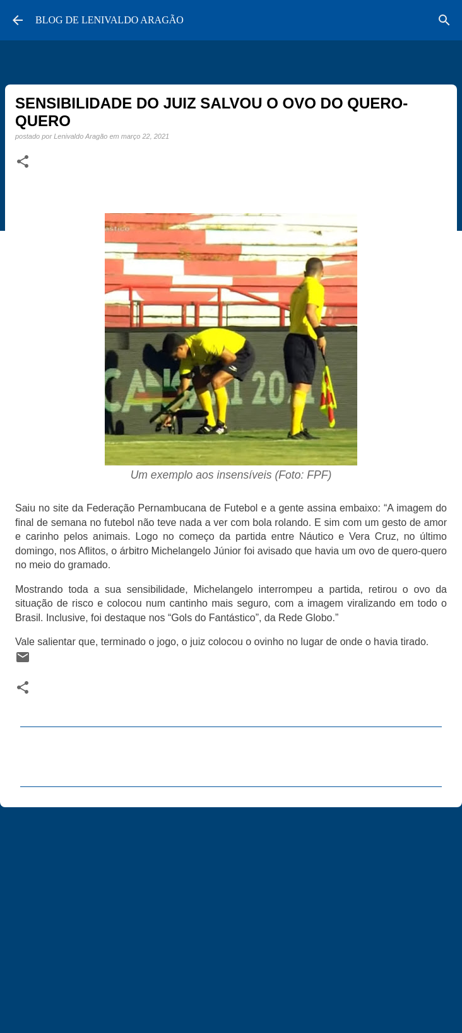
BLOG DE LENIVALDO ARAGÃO (109, 20)
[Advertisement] (231, 914)
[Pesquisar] (444, 20)
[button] (22, 162)
